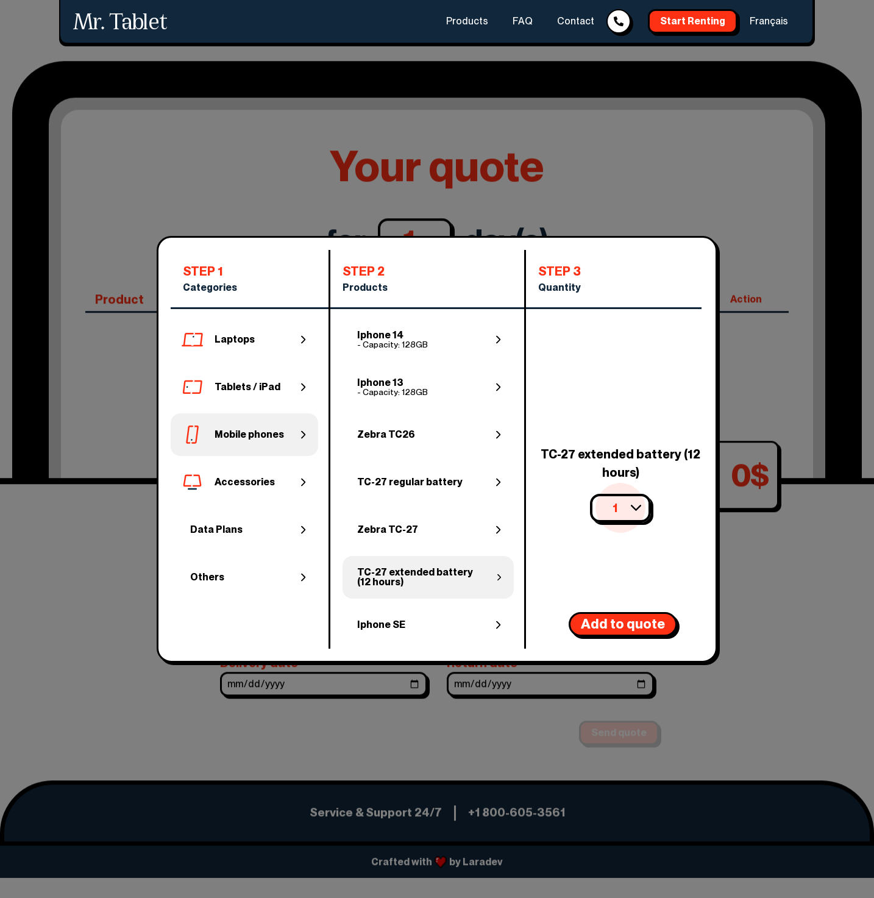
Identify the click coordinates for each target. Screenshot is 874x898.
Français (769, 21)
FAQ (523, 21)
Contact (575, 21)
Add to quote (623, 624)
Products (467, 21)
